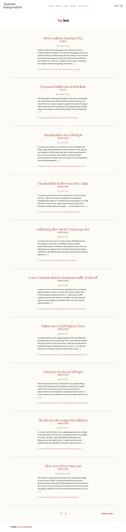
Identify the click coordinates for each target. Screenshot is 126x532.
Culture (65, 6)
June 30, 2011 (64, 143)
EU (63, 69)
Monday (69, 403)
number (71, 309)
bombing (46, 260)
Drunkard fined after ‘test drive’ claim (63, 184)
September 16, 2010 (64, 474)
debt (59, 69)
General (58, 6)
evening (46, 212)
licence (50, 166)
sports (79, 449)
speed (77, 355)
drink (41, 212)
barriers (53, 355)
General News (63, 138)
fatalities (58, 309)
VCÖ (80, 309)
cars (46, 497)
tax (73, 118)
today (76, 118)
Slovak (70, 449)
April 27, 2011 (64, 379)
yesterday (77, 212)
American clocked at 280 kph (63, 372)
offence (69, 166)
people (69, 497)
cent (49, 497)
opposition (61, 118)
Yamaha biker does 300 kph (63, 135)
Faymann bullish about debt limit (63, 87)
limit (74, 69)
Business (73, 6)
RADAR (72, 355)
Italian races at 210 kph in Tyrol (63, 326)
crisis (56, 69)
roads (73, 497)
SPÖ (70, 118)
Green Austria (82, 6)
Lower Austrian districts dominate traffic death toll (63, 278)
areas (41, 260)
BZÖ (45, 118)
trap (84, 166)
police (66, 212)
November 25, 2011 (64, 94)
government (68, 69)
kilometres (52, 403)
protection (64, 449)
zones (83, 309)
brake (42, 118)
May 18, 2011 (64, 334)
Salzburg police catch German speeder (63, 229)
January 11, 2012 (64, 46)
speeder (70, 212)
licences (57, 497)
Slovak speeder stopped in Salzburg (63, 420)
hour (51, 260)
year (77, 497)
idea (52, 118)
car (47, 403)
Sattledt (74, 166)
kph (46, 166)
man (58, 166)
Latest (51, 6)
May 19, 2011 (64, 285)
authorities (47, 355)
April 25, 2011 (64, 428)
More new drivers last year (63, 466)
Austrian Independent (24, 527)
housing (55, 260)
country (47, 69)
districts (52, 309)
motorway (63, 166)
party (66, 118)
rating (78, 69)
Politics (63, 90)
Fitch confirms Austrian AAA (63, 38)
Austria (42, 69)
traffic (80, 166)
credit (52, 69)
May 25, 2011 (64, 237)
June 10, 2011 (64, 191)
